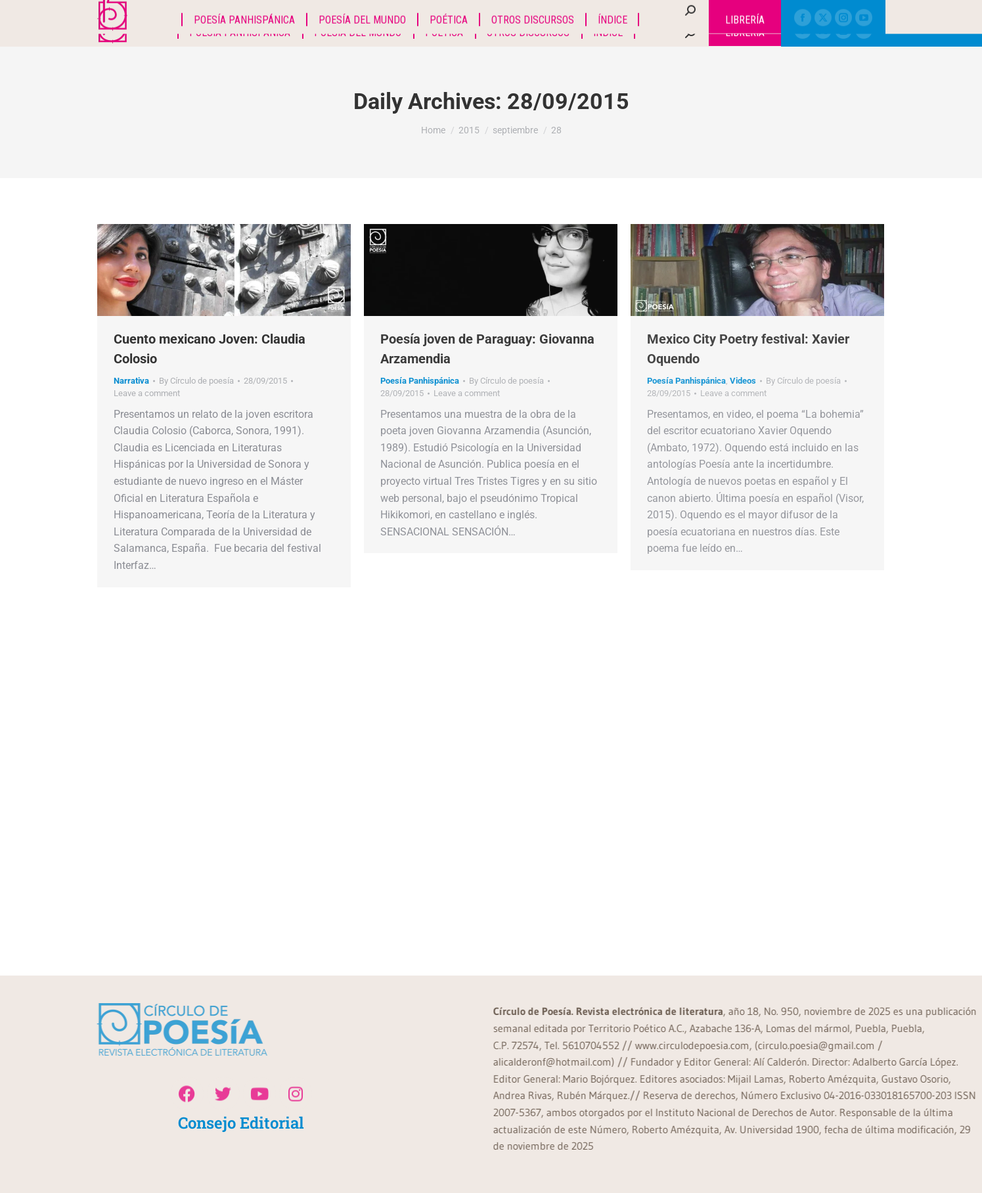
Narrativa (131, 381)
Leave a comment (147, 393)
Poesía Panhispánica (419, 381)
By (196, 381)
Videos (743, 381)
